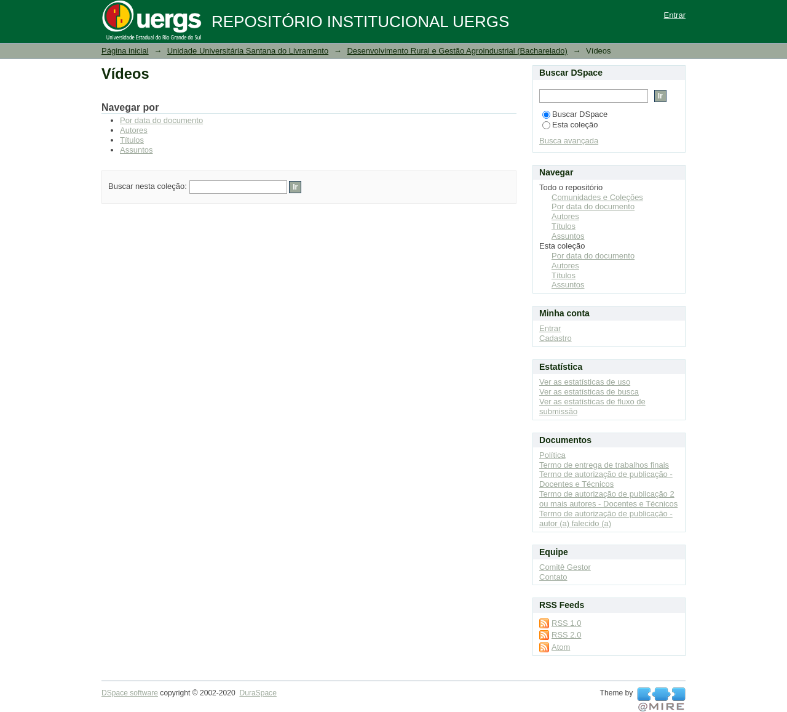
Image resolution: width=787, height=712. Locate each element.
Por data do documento (161, 120)
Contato (553, 577)
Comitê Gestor (565, 567)
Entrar (675, 15)
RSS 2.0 (566, 634)
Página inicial (125, 50)
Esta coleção (570, 124)
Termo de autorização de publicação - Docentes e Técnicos (606, 479)
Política (552, 455)
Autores (134, 130)
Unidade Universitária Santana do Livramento (247, 50)
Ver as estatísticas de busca (589, 391)
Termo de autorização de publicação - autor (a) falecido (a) (606, 518)
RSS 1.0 (566, 623)
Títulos (132, 140)
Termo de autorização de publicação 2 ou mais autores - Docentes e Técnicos (608, 498)
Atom (561, 647)
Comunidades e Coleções (597, 197)
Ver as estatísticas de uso (584, 381)
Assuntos (136, 149)
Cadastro (555, 338)
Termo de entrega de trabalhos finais (604, 465)
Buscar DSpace (574, 114)
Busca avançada (568, 140)
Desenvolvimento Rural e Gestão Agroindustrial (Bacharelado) (457, 50)
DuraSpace (257, 693)
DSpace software (129, 693)
